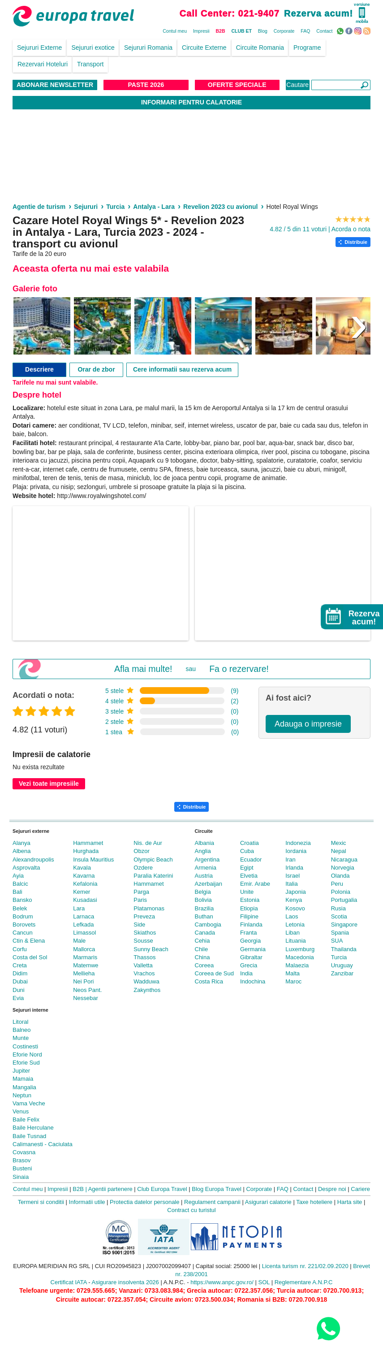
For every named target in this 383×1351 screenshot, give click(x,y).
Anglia (203, 851)
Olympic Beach (152, 859)
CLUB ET (241, 31)
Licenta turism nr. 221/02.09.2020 (305, 1266)
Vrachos (144, 973)
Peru (337, 883)
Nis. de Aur (147, 843)
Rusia (338, 908)
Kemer (81, 891)
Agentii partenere (110, 1189)
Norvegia (342, 867)
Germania (253, 949)
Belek (20, 908)
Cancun (23, 932)
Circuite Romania (260, 47)
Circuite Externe (204, 47)
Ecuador (251, 859)
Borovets (24, 924)
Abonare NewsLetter (55, 84)
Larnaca (83, 916)
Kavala (82, 867)
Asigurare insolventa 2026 (125, 1282)
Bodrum (23, 916)
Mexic (338, 843)
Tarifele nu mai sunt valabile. (55, 382)
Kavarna (84, 875)
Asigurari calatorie (268, 1202)
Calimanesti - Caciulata (43, 1144)
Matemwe (85, 965)
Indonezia (297, 843)
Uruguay (342, 965)
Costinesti (25, 1046)
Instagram (359, 30)
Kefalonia (85, 883)
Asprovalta (26, 867)
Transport (90, 64)
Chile (201, 949)
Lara (79, 908)
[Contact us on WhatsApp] (328, 1328)
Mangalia (24, 1087)
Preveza (144, 916)
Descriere (39, 369)
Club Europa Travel (162, 1189)
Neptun (22, 1095)
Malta (292, 973)
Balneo (21, 1029)
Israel (292, 875)
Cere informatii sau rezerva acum (182, 369)
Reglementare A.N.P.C (304, 1282)
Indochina (252, 981)
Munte (21, 1038)
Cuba (247, 851)
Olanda (340, 875)
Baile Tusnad (29, 1136)
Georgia (250, 940)
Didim (20, 973)
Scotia (339, 916)
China (202, 957)
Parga (141, 891)
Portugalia (344, 899)
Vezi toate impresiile (49, 783)
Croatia (249, 843)
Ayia (18, 875)
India (246, 973)
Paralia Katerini (153, 875)
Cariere (360, 1189)
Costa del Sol (30, 957)
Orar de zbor (96, 369)
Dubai (20, 981)
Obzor (141, 851)
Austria (204, 875)
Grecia (248, 965)
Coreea (204, 965)
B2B (220, 31)
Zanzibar (342, 973)
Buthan (204, 916)
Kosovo (295, 908)
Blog (262, 31)
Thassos (144, 957)
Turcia (339, 957)
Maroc (293, 981)
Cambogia (208, 924)
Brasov (21, 1160)
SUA (337, 940)
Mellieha (84, 973)
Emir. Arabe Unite (255, 887)
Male (79, 940)
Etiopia (249, 908)
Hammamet (88, 843)
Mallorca (84, 949)
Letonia (295, 924)
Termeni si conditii (41, 1202)
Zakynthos (146, 990)
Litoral (20, 1021)
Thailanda (344, 949)
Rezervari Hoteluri (42, 64)
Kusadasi (85, 899)
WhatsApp (341, 30)
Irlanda (294, 867)
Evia (18, 998)
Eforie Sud (26, 1062)
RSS (368, 30)
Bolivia (203, 899)
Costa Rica (209, 981)
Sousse (143, 940)
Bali (17, 891)
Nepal (338, 851)
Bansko (22, 899)
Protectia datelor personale (144, 1202)
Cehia (202, 940)
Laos (291, 916)
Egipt (247, 867)
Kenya (293, 899)
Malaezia (297, 965)
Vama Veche (29, 1103)
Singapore (344, 924)
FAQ (305, 31)
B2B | (80, 1189)
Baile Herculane (33, 1127)
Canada (205, 932)
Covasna (24, 1152)
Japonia (295, 891)
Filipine (249, 916)
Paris (140, 899)
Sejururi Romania (148, 47)
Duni (19, 990)
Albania (204, 843)
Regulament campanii (212, 1202)
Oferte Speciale (237, 84)
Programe (307, 47)
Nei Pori (83, 981)
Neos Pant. (87, 990)
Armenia (205, 867)
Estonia (249, 899)
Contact (324, 31)
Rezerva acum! (318, 13)
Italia (291, 883)
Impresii (201, 31)
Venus (21, 1111)
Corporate (284, 31)
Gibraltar (251, 957)
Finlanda (251, 924)
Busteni (22, 1168)
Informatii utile (87, 1202)
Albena (21, 851)
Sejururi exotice (93, 47)
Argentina (207, 859)
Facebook (350, 30)
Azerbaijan (208, 883)
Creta (20, 965)
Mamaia (23, 1078)
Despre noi (332, 1189)
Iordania (295, 851)
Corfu (20, 949)
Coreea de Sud (214, 973)
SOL (264, 1282)
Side (139, 924)
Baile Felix (26, 1119)
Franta (248, 932)
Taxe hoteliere (314, 1202)
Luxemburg (299, 949)
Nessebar (85, 998)
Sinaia (21, 1176)
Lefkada (83, 924)
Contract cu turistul (191, 1210)
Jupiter (21, 1070)
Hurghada (86, 851)
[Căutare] (340, 85)
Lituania (295, 940)
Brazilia (204, 908)
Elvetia (249, 875)
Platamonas (148, 908)
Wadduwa (146, 981)
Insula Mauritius (93, 859)
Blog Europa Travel (216, 1189)
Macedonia (299, 957)
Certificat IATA (69, 1282)
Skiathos (144, 932)
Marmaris (85, 957)
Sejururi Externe (39, 47)
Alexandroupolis (33, 859)
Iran (290, 859)
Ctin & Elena (29, 940)
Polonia (340, 891)
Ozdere (143, 867)
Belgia (203, 891)
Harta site (349, 1202)
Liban (292, 932)
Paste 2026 (146, 84)
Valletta (142, 965)
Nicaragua (344, 859)
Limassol (84, 932)
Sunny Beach (150, 949)
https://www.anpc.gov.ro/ (222, 1282)
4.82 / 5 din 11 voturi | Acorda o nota (320, 229)
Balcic (20, 883)
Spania (340, 932)
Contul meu (175, 31)
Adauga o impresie (308, 723)
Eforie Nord (27, 1054)
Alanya (21, 843)
